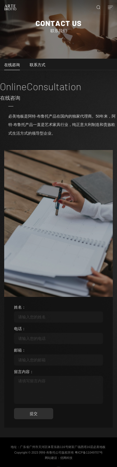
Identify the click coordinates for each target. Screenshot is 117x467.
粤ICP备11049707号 (89, 452)
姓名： (20, 309)
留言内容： (24, 373)
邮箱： (20, 352)
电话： (20, 330)
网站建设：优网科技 (58, 457)
